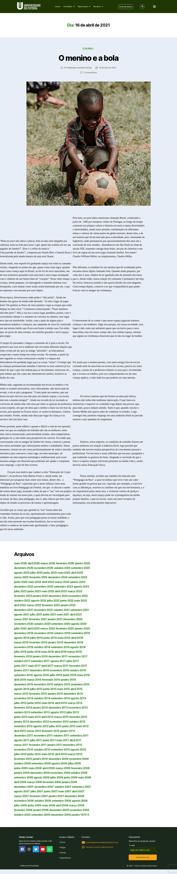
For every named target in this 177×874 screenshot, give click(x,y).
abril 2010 (62, 754)
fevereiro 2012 (51, 730)
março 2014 (76, 702)
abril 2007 (34, 796)
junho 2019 (51, 637)
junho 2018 (35, 651)
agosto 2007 (42, 791)
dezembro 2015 (24, 684)
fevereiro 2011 (38, 744)
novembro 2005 (61, 814)
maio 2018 (49, 651)
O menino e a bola (88, 58)
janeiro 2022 (70, 605)
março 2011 (21, 744)
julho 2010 (20, 754)
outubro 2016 (78, 670)
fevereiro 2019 (38, 642)
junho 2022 (69, 600)
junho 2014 (35, 702)
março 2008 (49, 782)
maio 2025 (65, 572)
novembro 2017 (79, 656)
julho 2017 (73, 660)
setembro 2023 (64, 586)
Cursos (57, 6)
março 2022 (34, 605)
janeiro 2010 (40, 758)
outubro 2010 (42, 749)
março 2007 (48, 796)
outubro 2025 (63, 567)
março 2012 (34, 730)
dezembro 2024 (59, 577)
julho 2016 (56, 675)
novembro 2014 (24, 698)
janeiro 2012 (69, 730)
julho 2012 (56, 726)
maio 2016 (85, 675)
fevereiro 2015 (38, 693)
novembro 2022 (79, 595)
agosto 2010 (79, 749)
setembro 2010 (61, 749)
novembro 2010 (24, 749)
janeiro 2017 (21, 670)
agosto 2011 (21, 740)
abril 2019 (79, 637)
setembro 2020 (61, 623)
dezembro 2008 (41, 772)
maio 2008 (20, 782)
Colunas (62, 857)
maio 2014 (49, 702)
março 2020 (49, 628)
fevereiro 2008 (66, 782)
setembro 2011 (80, 735)
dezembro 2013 (59, 707)
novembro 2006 (45, 800)
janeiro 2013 (21, 721)
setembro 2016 (23, 675)
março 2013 (62, 716)
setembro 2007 (23, 791)
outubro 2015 (62, 684)
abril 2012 (20, 730)
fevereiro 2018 (23, 656)
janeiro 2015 (56, 693)
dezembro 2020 (74, 619)
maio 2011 (64, 740)
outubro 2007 (79, 786)
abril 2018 (62, 651)
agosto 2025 (22, 572)
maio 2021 (65, 614)
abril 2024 (49, 581)
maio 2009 (35, 768)
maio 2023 (49, 591)
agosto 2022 (39, 600)
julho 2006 (57, 805)
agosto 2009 (60, 763)
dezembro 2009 (59, 758)
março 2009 (64, 768)
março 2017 (62, 665)
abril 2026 (34, 563)
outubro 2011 (62, 735)
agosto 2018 (79, 647)
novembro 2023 (44, 586)
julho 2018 (20, 651)
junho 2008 (72, 777)
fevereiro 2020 (66, 628)
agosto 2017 (58, 660)
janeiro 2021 (56, 619)
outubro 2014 (42, 698)
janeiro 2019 (56, 642)
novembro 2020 (24, 623)
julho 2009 (75, 763)
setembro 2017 (40, 660)
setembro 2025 (81, 567)
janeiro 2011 (55, 744)
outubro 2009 (22, 763)
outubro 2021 (62, 609)
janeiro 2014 (40, 707)
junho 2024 (21, 581)
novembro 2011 (43, 735)
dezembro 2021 (24, 609)
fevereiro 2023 (23, 595)
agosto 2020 (80, 623)
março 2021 (21, 619)
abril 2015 (78, 688)
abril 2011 (77, 740)
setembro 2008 (23, 777)
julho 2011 (36, 740)
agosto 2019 (22, 637)
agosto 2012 (41, 726)
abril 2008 (34, 782)
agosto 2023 (82, 586)
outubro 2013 (22, 712)
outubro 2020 (42, 623)
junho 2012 (70, 726)
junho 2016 (71, 675)
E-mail (132, 850)
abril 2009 (49, 768)
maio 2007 (20, 796)
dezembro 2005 (40, 814)
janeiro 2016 (69, 679)
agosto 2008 (42, 777)
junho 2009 (21, 768)
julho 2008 (57, 777)
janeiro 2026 (84, 563)
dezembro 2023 (24, 586)
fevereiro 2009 (81, 768)
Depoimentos (65, 862)
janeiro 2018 (40, 656)
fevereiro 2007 (66, 796)
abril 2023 (63, 591)
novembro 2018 (24, 647)
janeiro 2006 (22, 814)
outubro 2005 (79, 814)
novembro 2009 (80, 758)
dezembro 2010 (73, 744)
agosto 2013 (58, 712)
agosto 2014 (79, 698)
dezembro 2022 (59, 595)
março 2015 (21, 693)
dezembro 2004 (44, 819)
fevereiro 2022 (52, 605)
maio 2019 (65, 637)
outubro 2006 (63, 800)
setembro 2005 (23, 819)
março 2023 (77, 591)
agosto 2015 (22, 688)
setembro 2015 (80, 684)
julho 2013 (73, 712)
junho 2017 (21, 665)
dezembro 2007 (40, 786)
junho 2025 (51, 572)
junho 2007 (72, 791)
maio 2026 (20, 563)
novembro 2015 (44, 684)
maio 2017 (35, 665)
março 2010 (76, 754)
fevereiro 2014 (23, 707)
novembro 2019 (44, 633)
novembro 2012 (60, 721)
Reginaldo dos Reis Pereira (79, 68)
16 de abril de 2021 (107, 68)
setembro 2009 (41, 763)
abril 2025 (79, 572)
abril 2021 (78, 614)
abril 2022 (20, 605)
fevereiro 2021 (38, 619)
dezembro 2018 (74, 642)
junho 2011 (50, 740)
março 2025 (21, 577)
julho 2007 (57, 791)
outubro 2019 (62, 633)
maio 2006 (20, 809)
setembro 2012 (23, 726)
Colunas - (88, 48)
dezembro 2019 (24, 633)
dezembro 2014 (74, 693)
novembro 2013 (79, 707)
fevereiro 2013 (79, 716)
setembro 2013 (40, 712)
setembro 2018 (61, 647)
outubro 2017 (22, 660)
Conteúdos (68, 6)
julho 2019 (36, 637)
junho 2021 (51, 614)
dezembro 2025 (24, 567)
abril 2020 (34, 628)
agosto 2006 (42, 805)
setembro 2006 (23, 805)
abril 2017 (48, 665)
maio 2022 (83, 600)
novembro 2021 (44, 609)
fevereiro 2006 (66, 809)
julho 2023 (20, 591)
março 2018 (76, 651)
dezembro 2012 (40, 721)
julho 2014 (20, 702)
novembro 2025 (44, 567)
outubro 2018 (42, 647)
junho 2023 (35, 591)
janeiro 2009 (22, 772)
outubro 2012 (78, 721)
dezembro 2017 (59, 656)
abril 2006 (34, 809)
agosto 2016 (41, 675)
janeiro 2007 (84, 796)
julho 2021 (36, 614)
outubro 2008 (80, 772)
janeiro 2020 (84, 628)
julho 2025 (37, 572)
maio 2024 (35, 581)
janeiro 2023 (41, 595)
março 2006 (49, 809)
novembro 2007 (61, 786)
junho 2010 (35, 754)
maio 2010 (49, 754)
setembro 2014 (61, 698)
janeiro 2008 (22, 786)
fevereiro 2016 (52, 679)
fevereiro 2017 (79, 665)
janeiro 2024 (80, 581)
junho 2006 (72, 805)
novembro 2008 (61, 772)
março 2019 (21, 642)
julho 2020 (20, 628)
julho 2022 (54, 600)
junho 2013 (21, 716)
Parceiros (98, 6)
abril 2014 (62, 702)
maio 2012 (84, 726)
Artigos (62, 852)
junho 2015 (51, 688)
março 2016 (34, 679)
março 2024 (63, 581)
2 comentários (90, 72)
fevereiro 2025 (39, 577)
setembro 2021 (80, 609)
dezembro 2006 (24, 800)
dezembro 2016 (40, 670)
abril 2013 (48, 716)
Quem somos (84, 6)
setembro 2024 (78, 577)
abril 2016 (20, 679)
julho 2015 (36, 688)
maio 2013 (35, 716)
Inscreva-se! (143, 862)
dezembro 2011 (23, 735)
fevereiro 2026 (66, 563)
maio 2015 (65, 688)
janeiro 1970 (62, 819)
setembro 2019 (81, 633)
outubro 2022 (22, 600)
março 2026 (48, 563)
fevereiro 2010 (23, 758)
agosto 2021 (22, 614)
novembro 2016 (60, 670)
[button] (125, 6)
